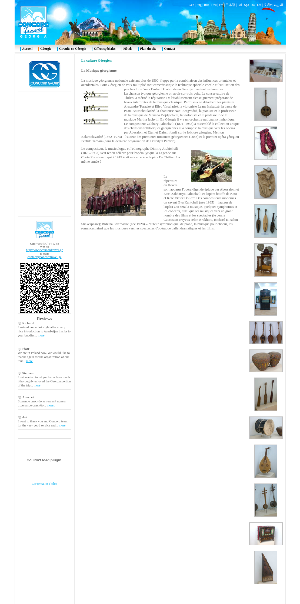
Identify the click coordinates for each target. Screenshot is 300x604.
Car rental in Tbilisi (44, 484)
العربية (278, 5)
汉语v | (269, 5)
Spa (246, 5)
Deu (214, 5)
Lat (259, 5)
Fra (221, 5)
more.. (51, 405)
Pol (240, 5)
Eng (199, 5)
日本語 (230, 5)
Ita (253, 5)
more (41, 335)
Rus (206, 5)
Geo (191, 5)
